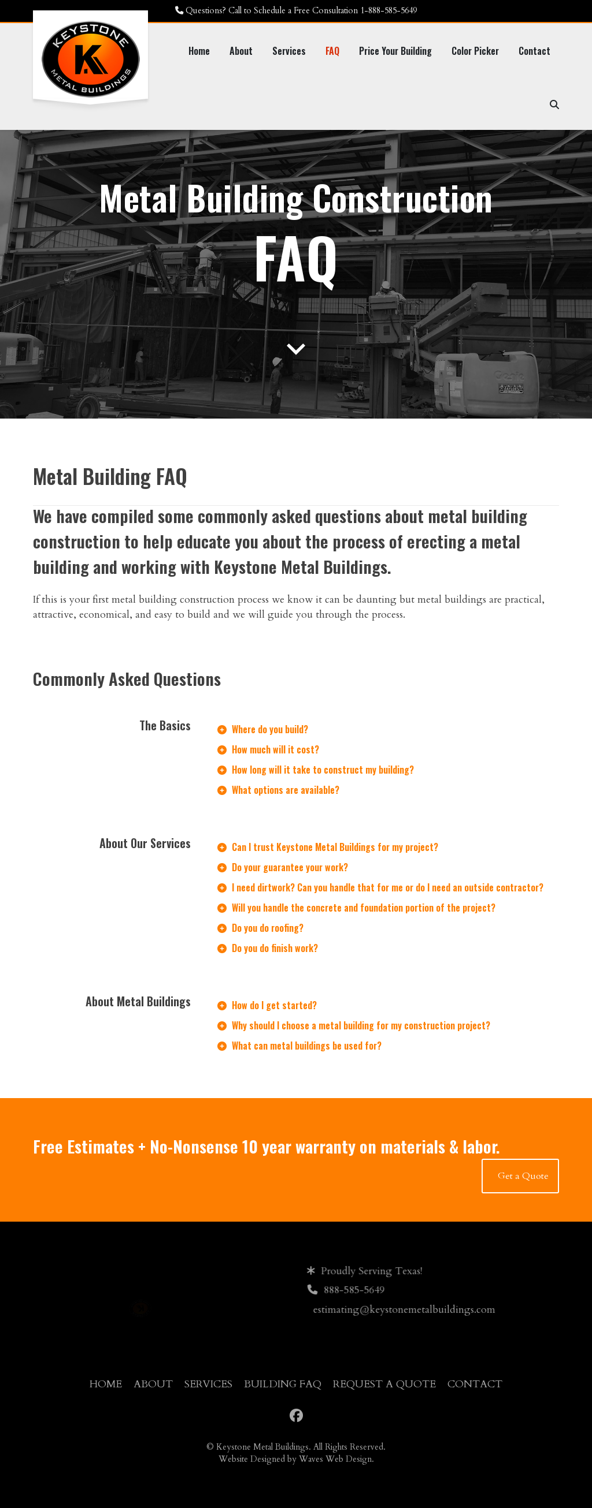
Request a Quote (384, 1384)
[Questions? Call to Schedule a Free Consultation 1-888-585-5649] (296, 11)
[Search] (554, 104)
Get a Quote (523, 1176)
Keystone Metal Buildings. (263, 1447)
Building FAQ (282, 1384)
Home (106, 1384)
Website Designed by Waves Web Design (295, 1459)
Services (208, 1384)
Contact (474, 1384)
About (153, 1384)
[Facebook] (296, 1416)
